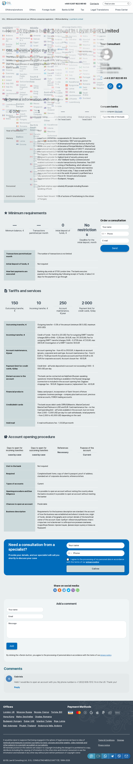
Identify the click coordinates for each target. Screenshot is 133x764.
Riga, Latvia (59, 721)
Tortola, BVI (56, 712)
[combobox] (103, 233)
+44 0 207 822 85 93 (75, 3)
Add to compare (111, 112)
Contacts (94, 3)
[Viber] (119, 756)
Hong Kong (8, 716)
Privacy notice (104, 745)
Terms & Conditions (106, 740)
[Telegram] (112, 756)
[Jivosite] (91, 756)
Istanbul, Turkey (44, 721)
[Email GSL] (126, 756)
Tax (82, 10)
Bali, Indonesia (10, 726)
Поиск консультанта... (111, 66)
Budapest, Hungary (12, 721)
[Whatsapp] (105, 756)
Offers (32, 10)
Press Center (121, 10)
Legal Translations (99, 10)
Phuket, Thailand (27, 726)
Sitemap (120, 740)
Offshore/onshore (14, 10)
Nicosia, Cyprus (41, 712)
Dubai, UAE (29, 721)
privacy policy (92, 562)
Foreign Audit (49, 10)
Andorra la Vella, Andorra (50, 726)
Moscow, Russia (24, 712)
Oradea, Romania (43, 716)
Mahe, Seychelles (24, 716)
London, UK (9, 712)
